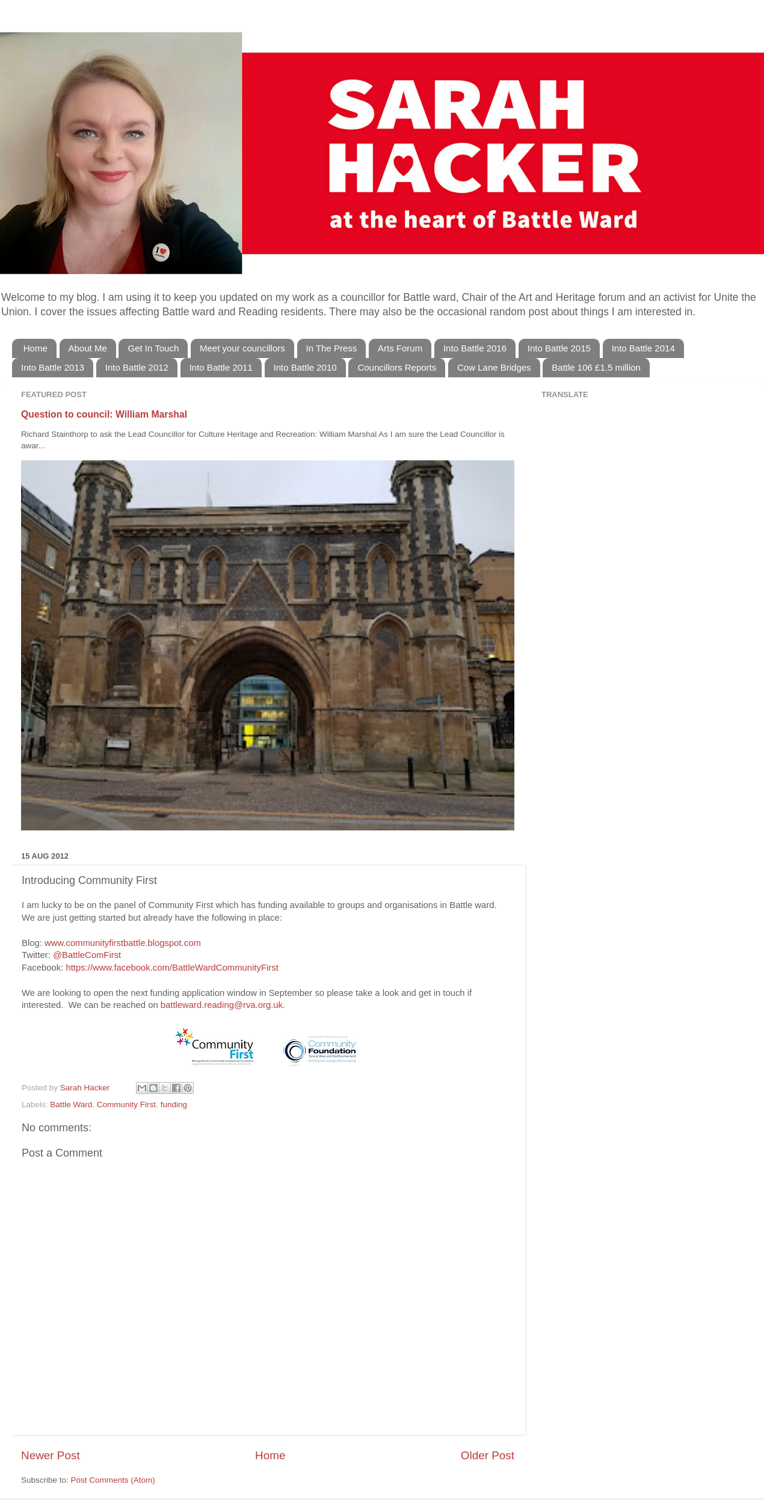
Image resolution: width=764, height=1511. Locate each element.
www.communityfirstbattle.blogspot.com (123, 943)
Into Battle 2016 (475, 348)
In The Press (331, 348)
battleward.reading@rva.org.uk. (223, 1005)
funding (174, 1104)
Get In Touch (153, 348)
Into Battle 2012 (136, 367)
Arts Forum (400, 348)
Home (35, 348)
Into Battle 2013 (52, 367)
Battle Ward (71, 1104)
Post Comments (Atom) (113, 1480)
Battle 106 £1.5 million (596, 367)
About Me (88, 348)
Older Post (487, 1455)
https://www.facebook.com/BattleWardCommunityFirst (172, 967)
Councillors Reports (396, 367)
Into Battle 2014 (643, 348)
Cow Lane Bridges (494, 367)
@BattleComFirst (87, 955)
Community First (126, 1104)
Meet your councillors (242, 348)
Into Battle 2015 (559, 348)
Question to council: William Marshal (104, 414)
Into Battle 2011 (221, 367)
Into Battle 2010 (305, 367)
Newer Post (50, 1455)
